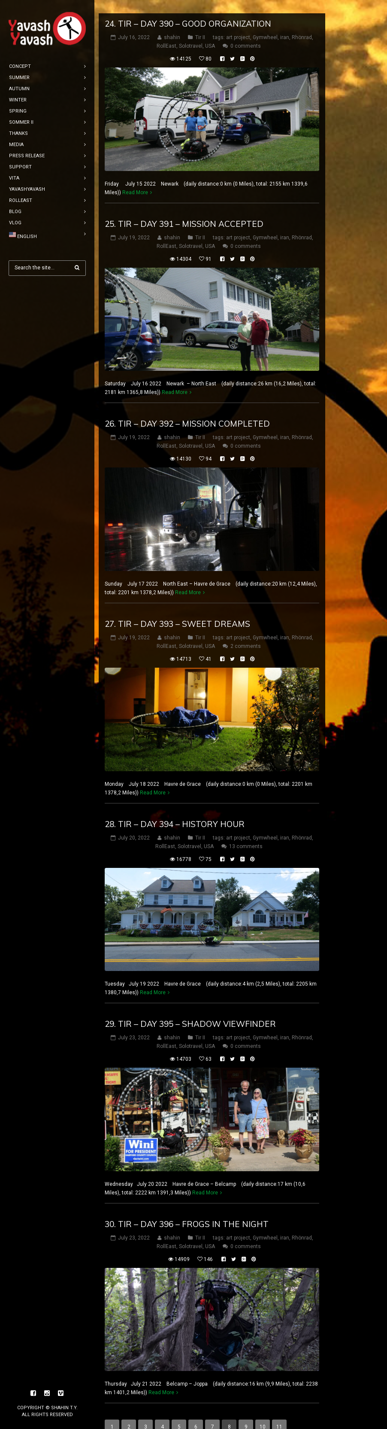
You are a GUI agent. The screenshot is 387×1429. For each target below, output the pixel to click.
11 (279, 1414)
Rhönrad (302, 24)
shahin (172, 24)
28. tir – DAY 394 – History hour (175, 810)
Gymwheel (265, 24)
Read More (135, 179)
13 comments (246, 833)
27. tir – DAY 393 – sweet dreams (177, 610)
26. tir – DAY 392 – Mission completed (187, 410)
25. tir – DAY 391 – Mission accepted (184, 210)
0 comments (245, 33)
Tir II (200, 24)
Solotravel (191, 33)
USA (210, 33)
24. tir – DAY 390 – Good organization (188, 10)
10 (263, 1414)
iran (284, 24)
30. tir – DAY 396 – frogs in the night (187, 1211)
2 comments (245, 633)
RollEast (166, 33)
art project (238, 24)
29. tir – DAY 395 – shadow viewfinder (190, 1010)
